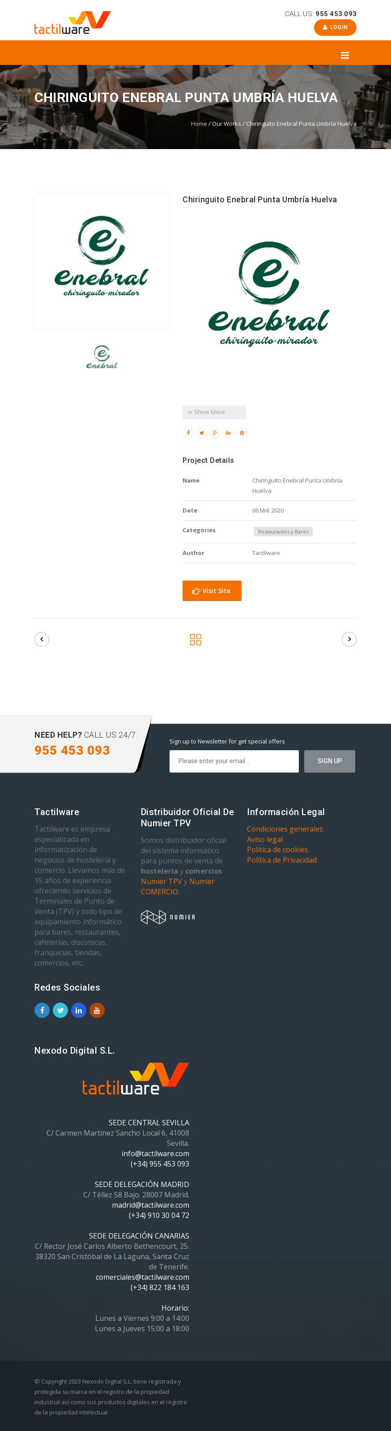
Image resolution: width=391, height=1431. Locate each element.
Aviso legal (265, 839)
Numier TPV (161, 881)
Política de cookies (277, 849)
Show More (206, 412)
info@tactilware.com (155, 1153)
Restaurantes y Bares (283, 531)
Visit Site (211, 590)
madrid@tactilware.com (150, 1205)
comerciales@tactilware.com (142, 1277)
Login (335, 27)
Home (199, 124)
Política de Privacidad (282, 860)
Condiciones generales (285, 829)
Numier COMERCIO (178, 886)
